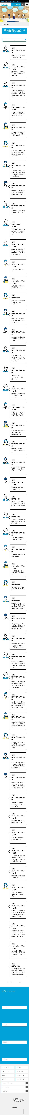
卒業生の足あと (5, 1091)
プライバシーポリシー (22, 1079)
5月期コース (3, 1)
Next (20, 982)
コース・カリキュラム (7, 1083)
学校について (5, 1087)
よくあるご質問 (20, 1075)
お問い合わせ (5, 1071)
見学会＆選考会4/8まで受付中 (14, 1)
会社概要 (19, 1067)
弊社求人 (4, 1079)
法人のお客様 (20, 1071)
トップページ (5, 1067)
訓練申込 (4, 1075)
